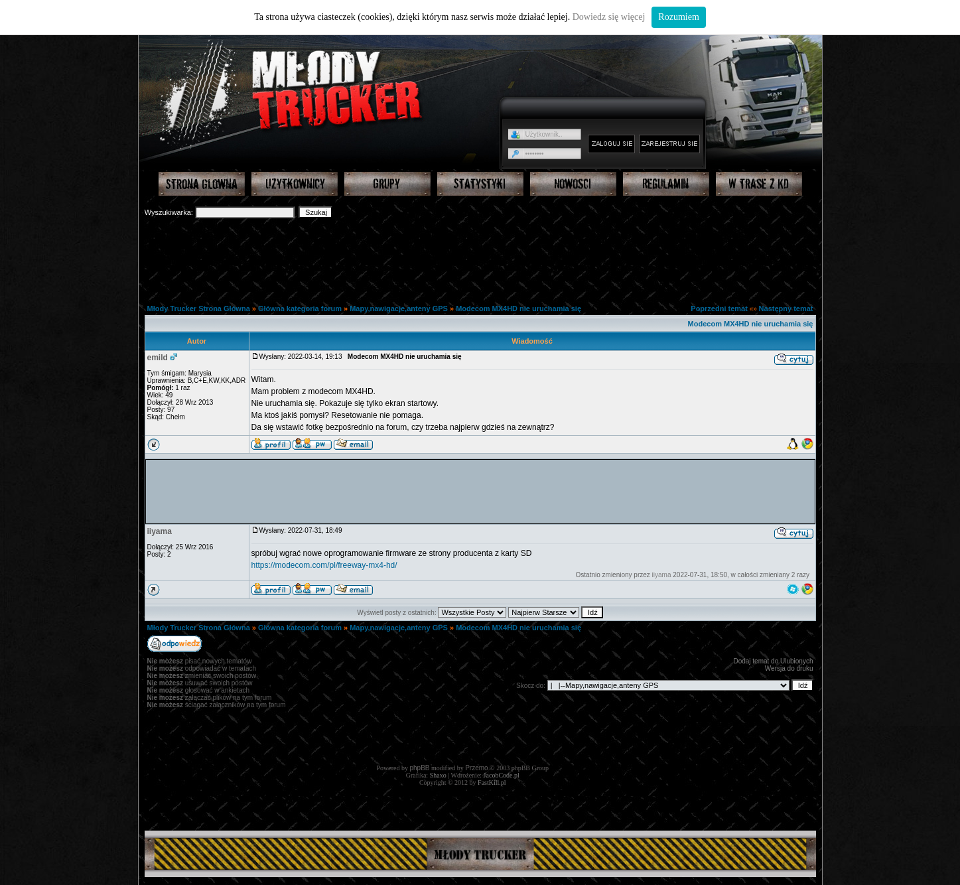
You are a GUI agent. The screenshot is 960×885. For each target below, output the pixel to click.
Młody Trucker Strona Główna (198, 308)
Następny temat (786, 308)
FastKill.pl (492, 782)
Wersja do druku (789, 668)
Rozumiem (678, 17)
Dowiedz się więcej (609, 17)
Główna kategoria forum (300, 308)
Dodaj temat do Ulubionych (773, 661)
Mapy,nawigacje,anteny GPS (399, 308)
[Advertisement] (480, 256)
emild (157, 357)
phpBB (420, 768)
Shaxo (438, 775)
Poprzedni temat (719, 308)
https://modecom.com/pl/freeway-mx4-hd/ (324, 565)
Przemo (476, 768)
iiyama (159, 531)
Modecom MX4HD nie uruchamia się (518, 308)
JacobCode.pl (501, 775)
